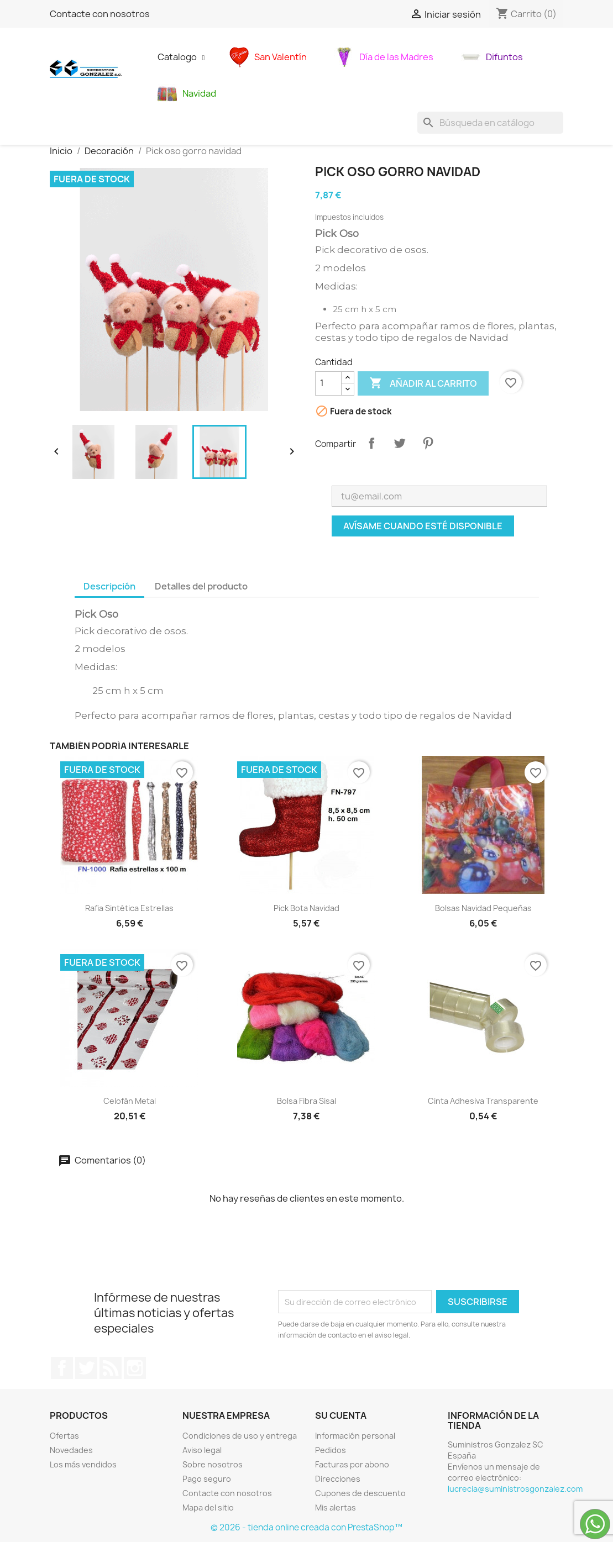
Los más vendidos (83, 1464)
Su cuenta (340, 1415)
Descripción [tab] (109, 586)
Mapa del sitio (208, 1507)
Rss (110, 1368)
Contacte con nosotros (100, 14)
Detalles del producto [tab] (201, 586)
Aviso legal (202, 1450)
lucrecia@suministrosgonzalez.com (515, 1488)
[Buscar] (490, 123)
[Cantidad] (328, 383)
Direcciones (337, 1478)
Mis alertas (335, 1507)
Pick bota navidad (306, 908)
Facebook (62, 1368)
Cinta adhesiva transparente (483, 1101)
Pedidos (330, 1450)
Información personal (355, 1435)
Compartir (371, 443)
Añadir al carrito (423, 383)
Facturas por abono (352, 1464)
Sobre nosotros (212, 1464)
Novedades (71, 1450)
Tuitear (400, 443)
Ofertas (64, 1435)
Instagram (135, 1368)
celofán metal (129, 1101)
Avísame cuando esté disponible (422, 526)
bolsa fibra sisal (306, 1101)
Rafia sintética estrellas (129, 908)
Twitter (86, 1368)
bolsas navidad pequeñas (483, 908)
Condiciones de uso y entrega (239, 1435)
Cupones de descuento (360, 1493)
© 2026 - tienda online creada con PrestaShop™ (306, 1527)
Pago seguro (206, 1478)
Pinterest (428, 443)
